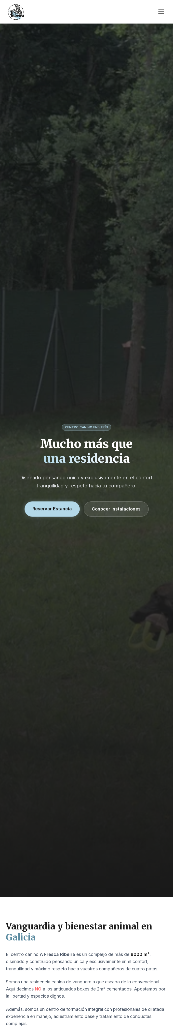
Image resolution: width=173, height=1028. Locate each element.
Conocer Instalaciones (116, 509)
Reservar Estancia (52, 508)
